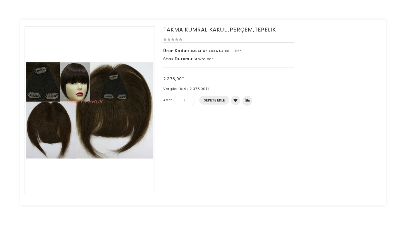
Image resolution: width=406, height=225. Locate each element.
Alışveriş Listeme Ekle (235, 100)
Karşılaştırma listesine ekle (248, 100)
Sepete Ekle (214, 100)
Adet (167, 100)
